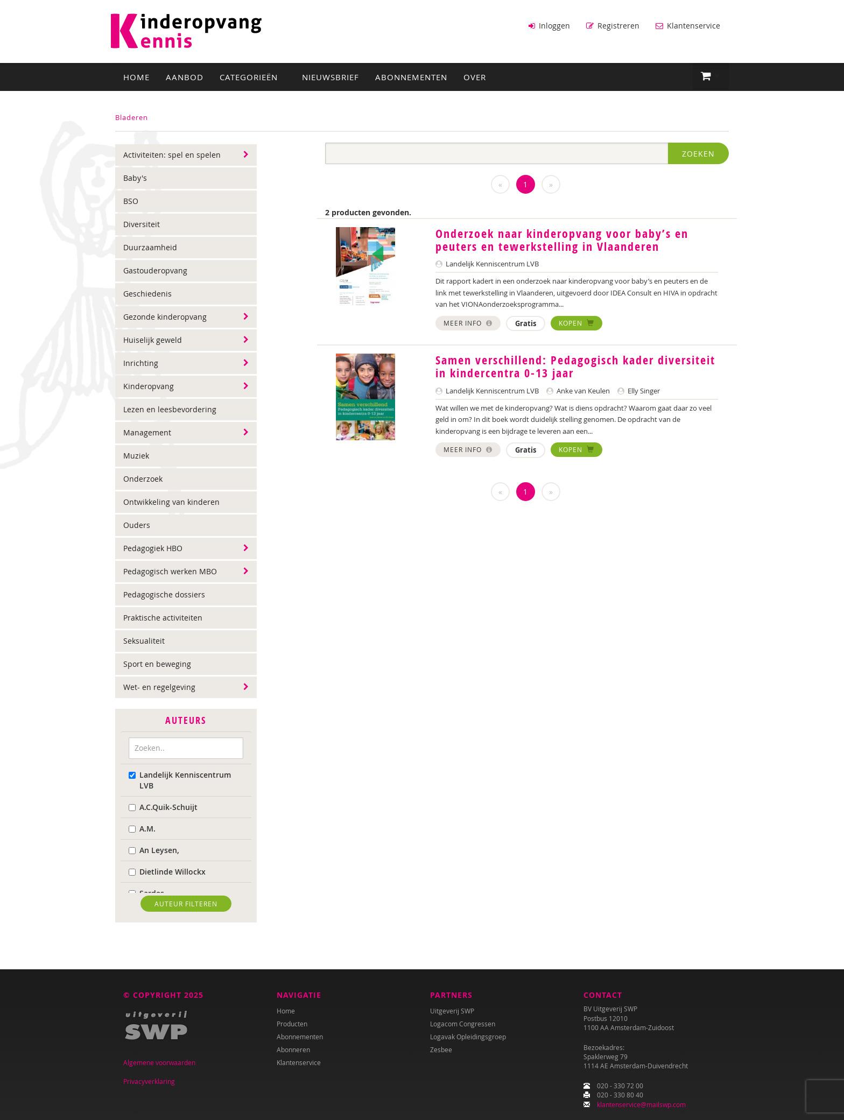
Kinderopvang (148, 385)
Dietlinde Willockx (167, 870)
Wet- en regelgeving (159, 686)
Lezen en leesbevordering (169, 408)
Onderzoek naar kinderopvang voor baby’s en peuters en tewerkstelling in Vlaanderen (561, 238)
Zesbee (441, 1050)
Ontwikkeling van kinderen (171, 501)
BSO (130, 200)
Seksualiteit (144, 640)
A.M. (142, 827)
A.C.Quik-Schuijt (163, 805)
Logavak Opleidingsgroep (468, 1037)
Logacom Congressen (462, 1024)
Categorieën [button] (253, 76)
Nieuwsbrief (330, 76)
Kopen (576, 321)
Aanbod (184, 76)
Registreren (612, 25)
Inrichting (140, 362)
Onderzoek (143, 478)
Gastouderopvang (155, 269)
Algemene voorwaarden (159, 1063)
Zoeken (698, 152)
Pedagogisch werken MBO (170, 570)
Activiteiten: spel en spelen (172, 154)
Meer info (468, 321)
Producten (292, 1024)
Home (136, 76)
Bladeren (131, 116)
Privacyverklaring (149, 1081)
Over (474, 76)
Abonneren (293, 1050)
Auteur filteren (185, 902)
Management (147, 431)
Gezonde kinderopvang (165, 316)
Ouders (136, 524)
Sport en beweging (157, 663)
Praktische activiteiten (162, 616)
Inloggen (549, 25)
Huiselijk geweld (152, 339)
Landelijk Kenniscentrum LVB (180, 778)
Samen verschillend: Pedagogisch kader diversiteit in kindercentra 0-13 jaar (575, 365)
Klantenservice (688, 25)
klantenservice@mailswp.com (641, 1104)
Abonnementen (411, 76)
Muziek (136, 454)
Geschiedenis (147, 292)
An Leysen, (154, 848)
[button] (711, 75)
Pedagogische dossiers (164, 593)
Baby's (135, 177)
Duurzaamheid (150, 246)
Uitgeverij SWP (452, 1011)
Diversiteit (141, 223)
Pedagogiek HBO (152, 547)
